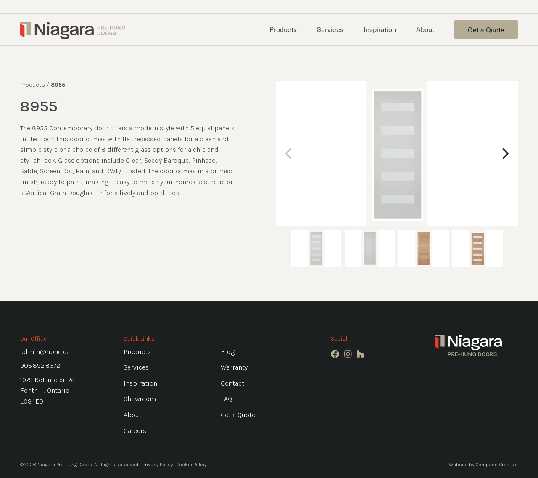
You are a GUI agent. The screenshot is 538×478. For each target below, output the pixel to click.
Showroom (140, 399)
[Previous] (289, 153)
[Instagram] (348, 354)
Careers (135, 431)
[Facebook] (335, 354)
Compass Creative (496, 464)
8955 (58, 84)
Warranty (234, 367)
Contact (232, 383)
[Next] (504, 153)
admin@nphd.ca (45, 352)
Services (330, 29)
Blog (228, 352)
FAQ (226, 399)
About (425, 29)
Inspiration (380, 29)
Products (283, 29)
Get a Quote (486, 29)
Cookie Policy (191, 464)
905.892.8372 (40, 366)
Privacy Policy (157, 464)
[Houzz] (360, 354)
